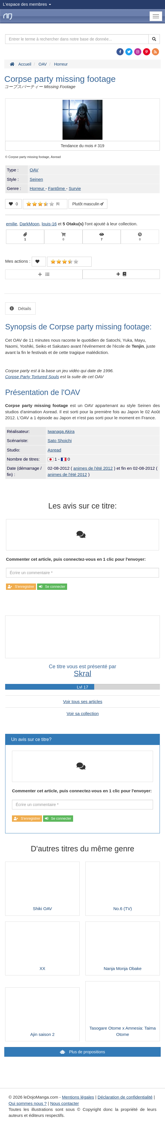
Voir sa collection (83, 713)
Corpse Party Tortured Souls (32, 376)
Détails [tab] (24, 308)
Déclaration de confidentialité (125, 1097)
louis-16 (49, 223)
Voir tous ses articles (82, 701)
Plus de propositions (86, 1052)
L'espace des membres (27, 4)
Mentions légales (78, 1097)
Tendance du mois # (82, 145)
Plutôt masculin (88, 204)
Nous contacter (64, 1103)
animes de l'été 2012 (93, 468)
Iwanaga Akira (61, 431)
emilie (11, 223)
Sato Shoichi (60, 440)
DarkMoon (29, 223)
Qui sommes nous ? (28, 1103)
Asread (54, 449)
